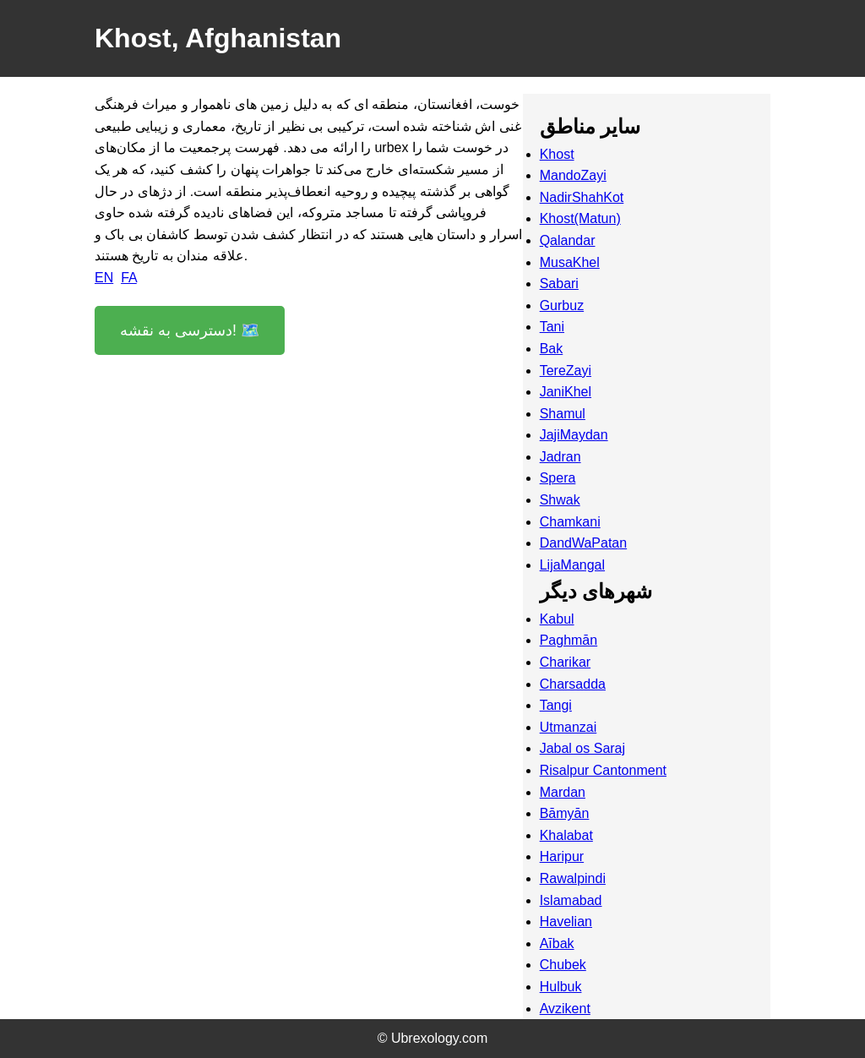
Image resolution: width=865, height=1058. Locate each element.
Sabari (559, 283)
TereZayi (565, 370)
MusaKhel (570, 262)
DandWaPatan (583, 543)
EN (104, 277)
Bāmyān (565, 813)
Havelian (566, 921)
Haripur (562, 856)
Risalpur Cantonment (603, 770)
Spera (558, 478)
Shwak (560, 500)
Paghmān (569, 640)
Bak (551, 348)
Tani (552, 326)
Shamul (562, 413)
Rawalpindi (573, 878)
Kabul (557, 619)
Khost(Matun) (580, 218)
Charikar (565, 662)
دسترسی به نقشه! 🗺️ (189, 330)
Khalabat (566, 835)
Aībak (557, 943)
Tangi (556, 705)
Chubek (563, 964)
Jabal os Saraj (582, 748)
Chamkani (570, 522)
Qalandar (568, 240)
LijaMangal (572, 565)
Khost (557, 154)
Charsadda (573, 684)
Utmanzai (568, 727)
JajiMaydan (574, 435)
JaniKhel (565, 391)
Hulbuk (561, 986)
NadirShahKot (582, 197)
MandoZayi (573, 175)
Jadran (560, 457)
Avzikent (565, 1008)
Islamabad (571, 900)
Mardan (562, 792)
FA (129, 277)
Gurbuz (562, 305)
